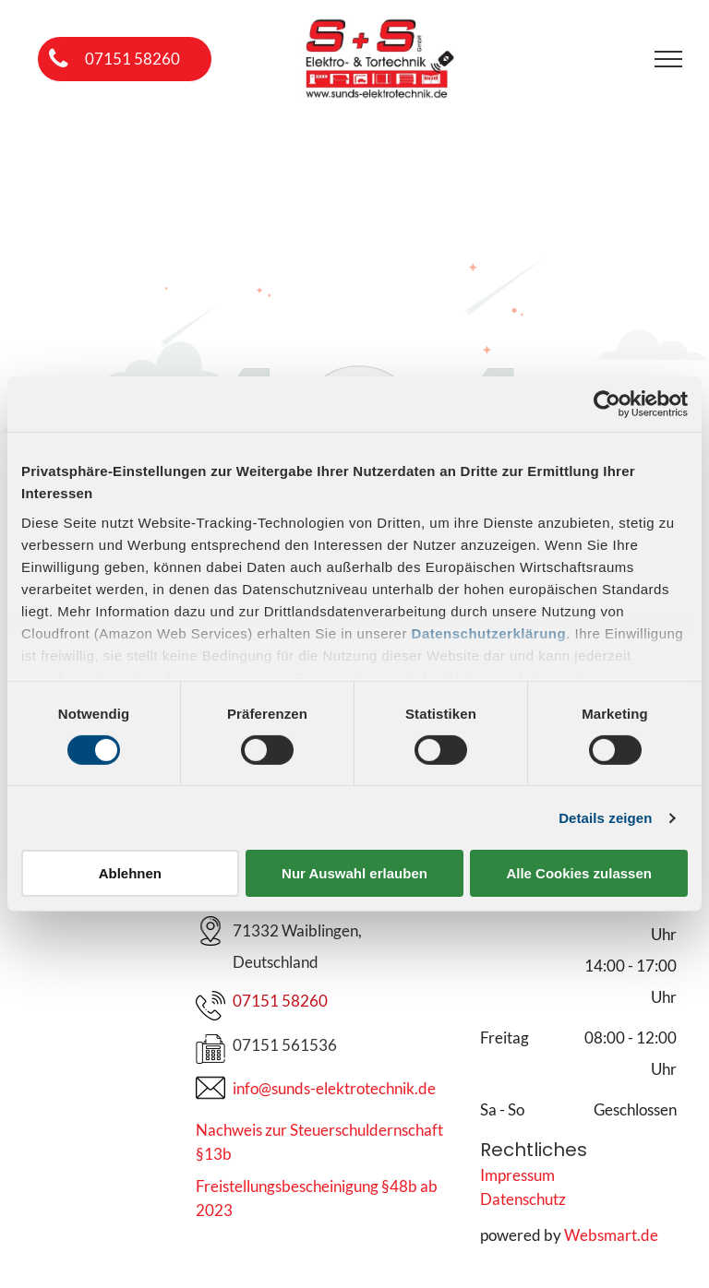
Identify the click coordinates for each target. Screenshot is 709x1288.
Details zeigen (605, 818)
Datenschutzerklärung (489, 632)
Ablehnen (130, 873)
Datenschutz (523, 1199)
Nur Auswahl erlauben (354, 873)
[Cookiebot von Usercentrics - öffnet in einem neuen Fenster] (607, 404)
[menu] (668, 59)
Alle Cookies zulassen (579, 873)
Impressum (517, 1175)
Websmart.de (611, 1235)
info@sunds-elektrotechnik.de (334, 1088)
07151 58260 (280, 1000)
